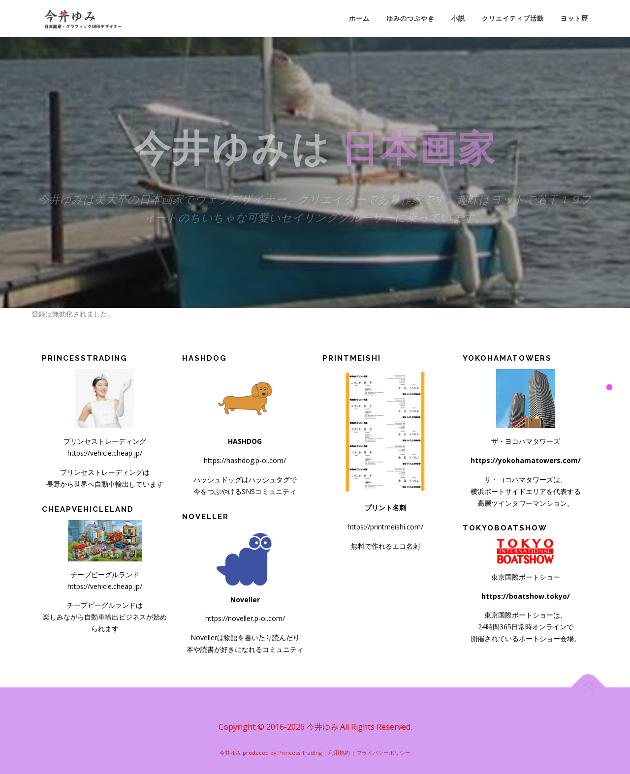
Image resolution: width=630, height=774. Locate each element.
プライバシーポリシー (383, 752)
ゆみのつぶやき (410, 18)
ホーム (359, 18)
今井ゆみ (322, 726)
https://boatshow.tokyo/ (525, 596)
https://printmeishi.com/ (385, 526)
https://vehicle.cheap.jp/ (104, 453)
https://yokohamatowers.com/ (526, 460)
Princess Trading (300, 752)
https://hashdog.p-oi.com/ (245, 460)
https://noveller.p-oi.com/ (245, 618)
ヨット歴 (574, 18)
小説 (458, 18)
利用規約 (339, 752)
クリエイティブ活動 (513, 18)
